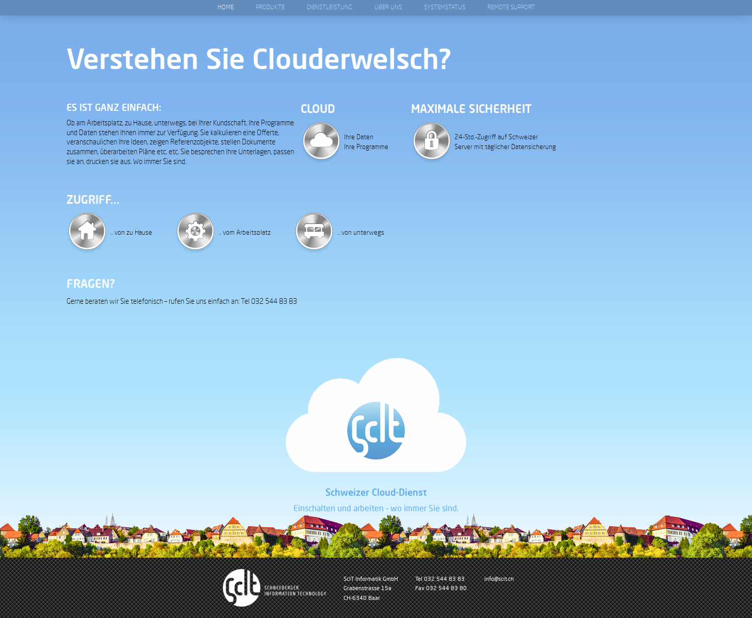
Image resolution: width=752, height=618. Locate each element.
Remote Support (511, 8)
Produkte (270, 8)
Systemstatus (444, 8)
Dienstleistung (329, 8)
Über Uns (388, 8)
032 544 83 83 (444, 578)
